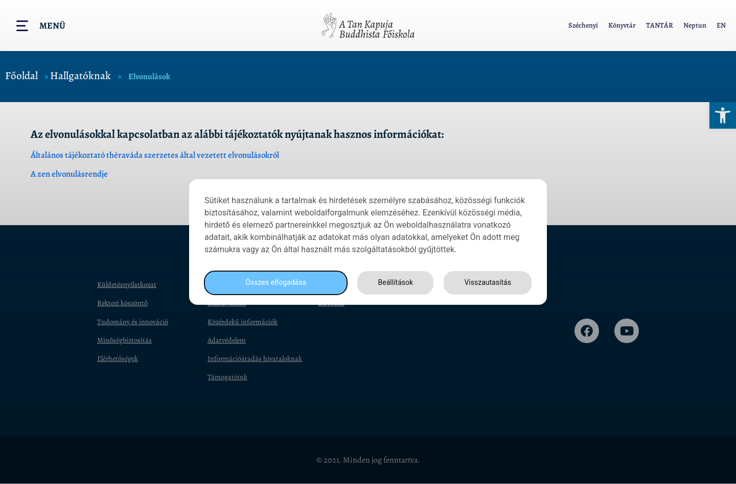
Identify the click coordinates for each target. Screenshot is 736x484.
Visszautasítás (486, 282)
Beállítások (392, 282)
